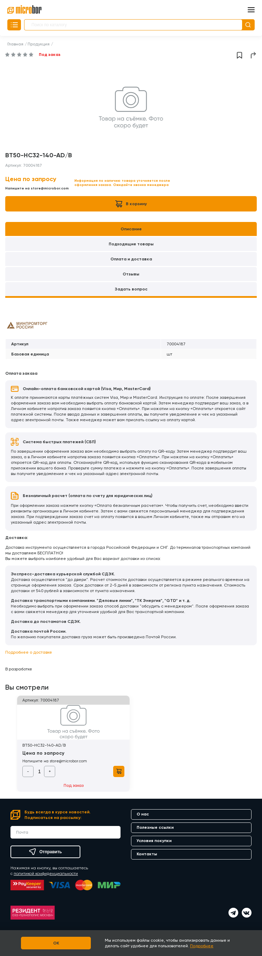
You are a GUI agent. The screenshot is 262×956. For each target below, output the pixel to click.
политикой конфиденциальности (46, 873)
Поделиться (253, 55)
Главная (15, 44)
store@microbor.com (50, 188)
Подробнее (201, 945)
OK (56, 943)
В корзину (131, 203)
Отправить (45, 851)
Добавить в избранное (239, 55)
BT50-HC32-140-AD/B (44, 745)
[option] (131, 107)
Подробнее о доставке (28, 652)
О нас (143, 814)
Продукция (39, 44)
